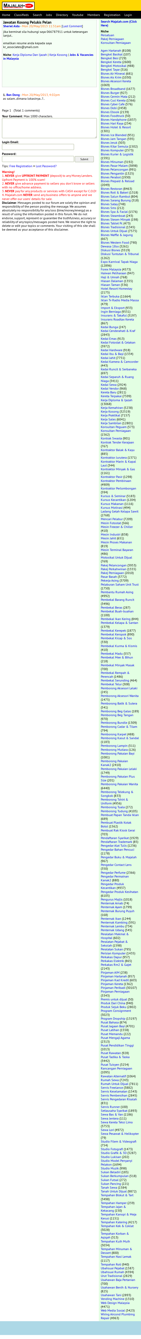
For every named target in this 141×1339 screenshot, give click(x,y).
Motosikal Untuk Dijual (116, 557)
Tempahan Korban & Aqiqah (115, 1235)
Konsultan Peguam (114, 427)
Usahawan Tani (111, 1295)
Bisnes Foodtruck (112, 116)
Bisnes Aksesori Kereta (116, 81)
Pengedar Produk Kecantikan (112, 886)
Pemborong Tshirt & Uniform (114, 801)
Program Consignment (116, 1011)
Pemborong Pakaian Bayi (117, 753)
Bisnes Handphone (114, 120)
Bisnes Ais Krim (111, 77)
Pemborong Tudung (114, 811)
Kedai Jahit (108, 358)
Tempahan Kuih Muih (115, 1241)
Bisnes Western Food (115, 242)
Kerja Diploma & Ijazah (116, 400)
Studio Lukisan (111, 1157)
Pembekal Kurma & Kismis (119, 646)
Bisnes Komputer (112, 150)
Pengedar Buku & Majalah (119, 857)
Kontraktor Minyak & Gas (118, 469)
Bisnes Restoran (111, 189)
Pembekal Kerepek (113, 630)
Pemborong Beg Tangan (117, 715)
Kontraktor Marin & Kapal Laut (118, 463)
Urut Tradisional (111, 1276)
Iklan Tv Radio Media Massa (120, 300)
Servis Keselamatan (114, 1091)
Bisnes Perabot (111, 177)
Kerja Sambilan (111, 423)
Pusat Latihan (110, 1030)
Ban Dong (13, 95)
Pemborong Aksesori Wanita (120, 696)
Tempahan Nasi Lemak (116, 1257)
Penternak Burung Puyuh (117, 911)
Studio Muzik (110, 1168)
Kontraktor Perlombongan (118, 488)
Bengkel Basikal (112, 54)
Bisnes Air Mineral (113, 73)
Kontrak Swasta (111, 438)
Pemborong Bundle (114, 723)
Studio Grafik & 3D (114, 1153)
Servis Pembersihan (114, 1095)
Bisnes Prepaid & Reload (117, 181)
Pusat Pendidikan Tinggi (117, 1045)
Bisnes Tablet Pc (112, 223)
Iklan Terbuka (110, 296)
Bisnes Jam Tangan (113, 139)
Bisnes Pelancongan (114, 169)
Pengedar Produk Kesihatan (119, 892)
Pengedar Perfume (113, 873)
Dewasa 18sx (110, 246)
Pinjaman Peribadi (113, 988)
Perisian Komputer (113, 953)
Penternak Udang (112, 930)
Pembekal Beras (111, 607)
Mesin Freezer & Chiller (117, 527)
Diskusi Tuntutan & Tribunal (120, 254)
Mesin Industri (110, 534)
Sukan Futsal (110, 1180)
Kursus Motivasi (112, 508)
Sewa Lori (107, 1130)
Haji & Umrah (110, 277)
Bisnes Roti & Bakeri (114, 192)
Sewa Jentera (110, 1118)
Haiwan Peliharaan (113, 273)
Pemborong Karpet (113, 734)
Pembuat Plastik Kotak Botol (116, 824)
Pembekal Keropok (113, 634)
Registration (112, 15)
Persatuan (107, 35)
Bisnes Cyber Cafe (113, 104)
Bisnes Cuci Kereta (113, 100)
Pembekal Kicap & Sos (116, 638)
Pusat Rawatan (111, 1053)
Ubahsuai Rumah (112, 1272)
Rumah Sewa (110, 1080)
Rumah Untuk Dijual (114, 1084)
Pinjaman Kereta (112, 984)
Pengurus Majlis (112, 899)
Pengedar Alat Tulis (114, 845)
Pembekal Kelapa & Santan (119, 623)
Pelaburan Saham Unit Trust (120, 584)
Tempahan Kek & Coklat (117, 1226)
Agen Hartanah (111, 50)
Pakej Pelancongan (114, 565)
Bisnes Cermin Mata (114, 96)
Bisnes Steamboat (113, 216)
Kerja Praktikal (110, 415)
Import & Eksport (113, 308)
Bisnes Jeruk (109, 143)
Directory (62, 15)
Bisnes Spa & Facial (114, 212)
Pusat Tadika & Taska (115, 1057)
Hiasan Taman (110, 285)
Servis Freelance (112, 1088)
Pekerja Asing (110, 580)
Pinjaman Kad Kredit (115, 980)
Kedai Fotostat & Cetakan (118, 342)
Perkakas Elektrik (112, 961)
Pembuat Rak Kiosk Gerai (118, 830)
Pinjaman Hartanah (114, 976)
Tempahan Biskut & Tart (117, 1195)
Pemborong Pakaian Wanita (119, 784)
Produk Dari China (113, 1003)
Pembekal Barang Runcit (117, 600)
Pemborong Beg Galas (116, 711)
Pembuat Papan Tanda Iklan (120, 815)
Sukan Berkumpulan (115, 1176)
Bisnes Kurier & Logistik (117, 154)
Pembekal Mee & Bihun (117, 657)
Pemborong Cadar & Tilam (119, 727)
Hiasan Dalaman (112, 281)
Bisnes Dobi (109, 108)
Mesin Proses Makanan (116, 542)
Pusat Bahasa (110, 1022)
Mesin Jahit (108, 538)
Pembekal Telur (111, 684)
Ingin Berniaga (111, 312)
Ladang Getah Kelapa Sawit (119, 511)
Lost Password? (46, 166)
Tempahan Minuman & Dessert (116, 1251)
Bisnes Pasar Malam (114, 166)
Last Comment (72, 26)
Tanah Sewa (109, 1187)
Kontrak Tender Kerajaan (117, 442)
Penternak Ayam (111, 907)
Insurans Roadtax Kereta (117, 319)
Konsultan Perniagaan (116, 43)
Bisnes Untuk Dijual (114, 231)
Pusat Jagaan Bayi (113, 1026)
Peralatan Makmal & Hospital (115, 936)
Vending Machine (112, 1299)
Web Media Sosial (113, 1310)
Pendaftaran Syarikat (115, 838)
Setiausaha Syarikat (114, 1111)
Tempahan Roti (111, 1264)
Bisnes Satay (109, 204)
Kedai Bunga (109, 327)
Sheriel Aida (11, 26)
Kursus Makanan (112, 504)
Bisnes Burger (110, 93)
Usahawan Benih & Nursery (119, 1287)
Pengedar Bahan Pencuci (117, 849)
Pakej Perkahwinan (113, 569)
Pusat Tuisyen (110, 1065)
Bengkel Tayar (110, 69)
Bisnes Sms (108, 208)
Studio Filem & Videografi (118, 1141)
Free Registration (20, 166)
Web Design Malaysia (115, 1303)
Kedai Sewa (109, 385)
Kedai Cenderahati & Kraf (118, 331)
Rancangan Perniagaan (116, 1068)
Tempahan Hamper (114, 1203)
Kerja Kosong (58, 55)
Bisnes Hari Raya (112, 123)
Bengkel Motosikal (113, 66)
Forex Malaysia (111, 269)
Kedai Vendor (110, 388)
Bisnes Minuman (112, 162)
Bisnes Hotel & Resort (116, 127)
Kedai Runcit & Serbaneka (119, 369)
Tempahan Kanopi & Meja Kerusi (118, 1216)
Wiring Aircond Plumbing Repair (118, 1316)
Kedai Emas (109, 339)
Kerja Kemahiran (112, 408)
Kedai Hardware (111, 350)
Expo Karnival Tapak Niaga (119, 262)
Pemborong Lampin (114, 746)
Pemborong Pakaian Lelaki (119, 769)
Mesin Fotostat (111, 523)
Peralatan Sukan (112, 949)
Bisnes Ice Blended (114, 135)
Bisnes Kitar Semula (114, 146)
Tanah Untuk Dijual (114, 1191)
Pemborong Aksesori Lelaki (119, 688)
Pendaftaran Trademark (116, 842)
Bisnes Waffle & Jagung (117, 235)
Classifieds (21, 15)
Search (37, 15)
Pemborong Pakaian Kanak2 (114, 763)
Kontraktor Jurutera (114, 457)
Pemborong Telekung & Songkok (117, 794)
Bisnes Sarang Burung (116, 200)
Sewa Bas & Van (112, 1114)
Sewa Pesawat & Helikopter (120, 1134)
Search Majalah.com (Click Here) (119, 23)
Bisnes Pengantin (112, 173)
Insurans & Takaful (114, 315)
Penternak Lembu (112, 926)
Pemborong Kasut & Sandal (120, 738)
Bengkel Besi (109, 58)
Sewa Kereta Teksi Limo (117, 1122)
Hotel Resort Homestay (116, 288)
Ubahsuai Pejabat (112, 1268)
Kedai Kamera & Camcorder (119, 362)
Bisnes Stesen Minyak (115, 219)
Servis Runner (110, 1107)
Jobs (49, 15)
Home (6, 15)
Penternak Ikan (111, 919)
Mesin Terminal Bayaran (117, 550)
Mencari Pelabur (112, 519)
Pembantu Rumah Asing (117, 592)
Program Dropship (113, 1018)
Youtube (77, 15)
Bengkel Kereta (111, 62)
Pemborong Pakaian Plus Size (118, 778)
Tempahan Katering (114, 1222)
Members (93, 15)
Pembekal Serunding (115, 680)
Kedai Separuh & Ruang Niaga (117, 379)
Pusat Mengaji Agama (115, 1038)
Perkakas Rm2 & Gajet (116, 965)
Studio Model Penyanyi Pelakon (116, 1162)
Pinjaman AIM (110, 972)
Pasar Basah (109, 577)
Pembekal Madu (112, 653)
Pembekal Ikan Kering (116, 619)
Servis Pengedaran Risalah (119, 1099)
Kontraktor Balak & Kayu (118, 450)
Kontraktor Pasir (111, 477)
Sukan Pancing (111, 1184)
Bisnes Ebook (110, 112)
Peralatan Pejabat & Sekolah (114, 943)
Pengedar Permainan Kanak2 (115, 878)
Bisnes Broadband (113, 89)
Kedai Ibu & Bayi (112, 354)
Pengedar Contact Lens (116, 865)
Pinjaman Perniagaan (115, 991)
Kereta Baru (108, 392)
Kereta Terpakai (111, 396)
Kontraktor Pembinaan (116, 481)
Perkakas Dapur (111, 957)
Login (128, 15)
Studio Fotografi (112, 1149)
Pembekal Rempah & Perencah (115, 675)
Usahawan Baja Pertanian (118, 1280)
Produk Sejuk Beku (113, 1007)
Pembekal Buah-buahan (117, 611)
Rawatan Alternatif (113, 1076)
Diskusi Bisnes (110, 250)
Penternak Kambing (114, 922)
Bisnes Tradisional (113, 227)
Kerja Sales (108, 419)
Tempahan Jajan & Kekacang (113, 1208)
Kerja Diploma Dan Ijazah (30, 55)
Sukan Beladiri (111, 1172)
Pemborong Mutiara (114, 750)
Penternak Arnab (112, 903)
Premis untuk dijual (114, 999)
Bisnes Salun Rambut (115, 196)
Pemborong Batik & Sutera (119, 703)
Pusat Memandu (112, 1034)
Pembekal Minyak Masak (117, 665)
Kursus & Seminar (113, 496)
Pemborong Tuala (113, 807)
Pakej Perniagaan (112, 39)
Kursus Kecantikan (113, 500)
